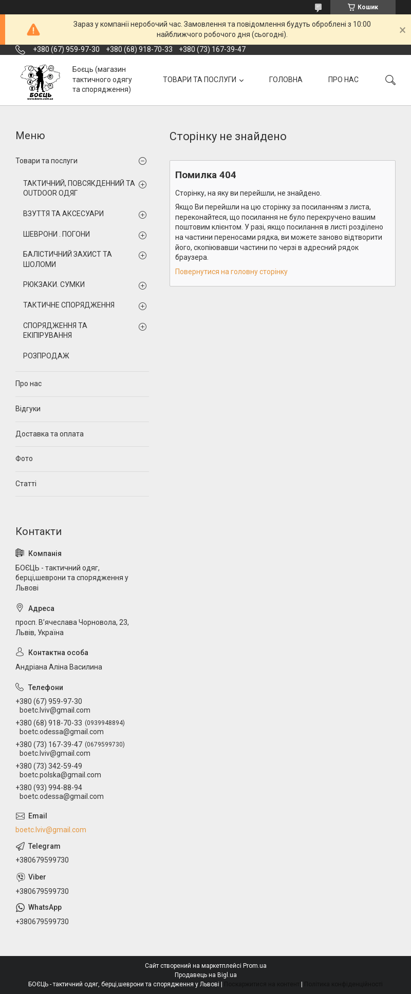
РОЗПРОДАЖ (46, 356)
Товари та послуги (46, 161)
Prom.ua (255, 965)
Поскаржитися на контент (262, 984)
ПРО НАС (343, 79)
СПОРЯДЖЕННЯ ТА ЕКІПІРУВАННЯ (55, 330)
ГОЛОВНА (286, 79)
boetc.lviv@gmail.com (50, 830)
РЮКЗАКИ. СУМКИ (54, 284)
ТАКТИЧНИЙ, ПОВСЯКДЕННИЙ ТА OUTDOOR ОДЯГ (79, 188)
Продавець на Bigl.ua (206, 975)
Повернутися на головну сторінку (231, 271)
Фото (24, 458)
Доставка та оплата (49, 434)
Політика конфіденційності (343, 984)
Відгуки (28, 409)
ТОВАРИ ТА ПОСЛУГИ (199, 79)
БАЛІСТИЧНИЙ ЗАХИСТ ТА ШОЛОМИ (67, 259)
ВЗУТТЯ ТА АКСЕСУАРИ (63, 213)
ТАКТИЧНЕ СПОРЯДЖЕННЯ (69, 305)
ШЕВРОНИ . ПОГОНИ (56, 234)
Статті (25, 484)
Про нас (28, 383)
